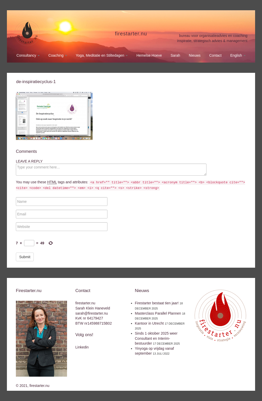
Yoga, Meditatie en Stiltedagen (102, 55)
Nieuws (195, 55)
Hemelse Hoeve (149, 55)
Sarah (175, 55)
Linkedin (82, 347)
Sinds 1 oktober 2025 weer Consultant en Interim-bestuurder (156, 338)
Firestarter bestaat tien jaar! (157, 303)
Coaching (57, 55)
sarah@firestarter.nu (91, 313)
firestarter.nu (131, 33)
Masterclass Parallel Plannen (158, 313)
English (238, 55)
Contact (215, 55)
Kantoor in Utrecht (149, 323)
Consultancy (28, 55)
